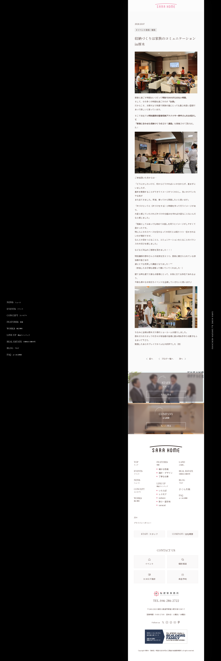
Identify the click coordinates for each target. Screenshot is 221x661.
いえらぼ (163, 490)
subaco (162, 497)
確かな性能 (164, 469)
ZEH (135, 517)
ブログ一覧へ (166, 358)
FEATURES (15, 322)
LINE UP (18, 335)
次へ (181, 358)
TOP (144, 463)
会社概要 (182, 533)
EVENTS (15, 309)
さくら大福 (184, 489)
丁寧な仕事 (164, 476)
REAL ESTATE (21, 341)
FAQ (14, 354)
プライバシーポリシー (143, 523)
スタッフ (149, 533)
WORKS (15, 328)
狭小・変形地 (165, 501)
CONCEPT (17, 315)
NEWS (14, 302)
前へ (151, 358)
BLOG (13, 348)
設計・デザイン (166, 472)
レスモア (163, 494)
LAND (188, 463)
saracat (162, 505)
